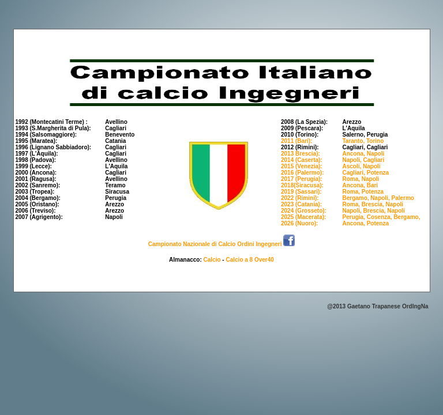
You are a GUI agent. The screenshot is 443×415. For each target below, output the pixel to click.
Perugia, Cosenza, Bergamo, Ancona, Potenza (381, 220)
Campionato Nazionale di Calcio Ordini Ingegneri (215, 244)
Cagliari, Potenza (365, 172)
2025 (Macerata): (303, 217)
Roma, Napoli (360, 179)
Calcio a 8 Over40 (249, 259)
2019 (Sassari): (301, 191)
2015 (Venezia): (301, 166)
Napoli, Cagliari (363, 160)
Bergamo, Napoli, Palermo (378, 198)
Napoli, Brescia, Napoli (373, 210)
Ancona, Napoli (363, 153)
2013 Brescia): (300, 153)
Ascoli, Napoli (361, 166)
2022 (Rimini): (300, 198)
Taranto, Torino (363, 141)
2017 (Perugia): (301, 179)
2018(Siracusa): (302, 185)
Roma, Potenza (363, 191)
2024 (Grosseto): (303, 210)
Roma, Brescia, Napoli (372, 204)
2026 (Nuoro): (299, 223)
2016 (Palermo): (302, 172)
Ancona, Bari (360, 185)
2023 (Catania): (301, 204)
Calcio (212, 259)
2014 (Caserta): (301, 160)
